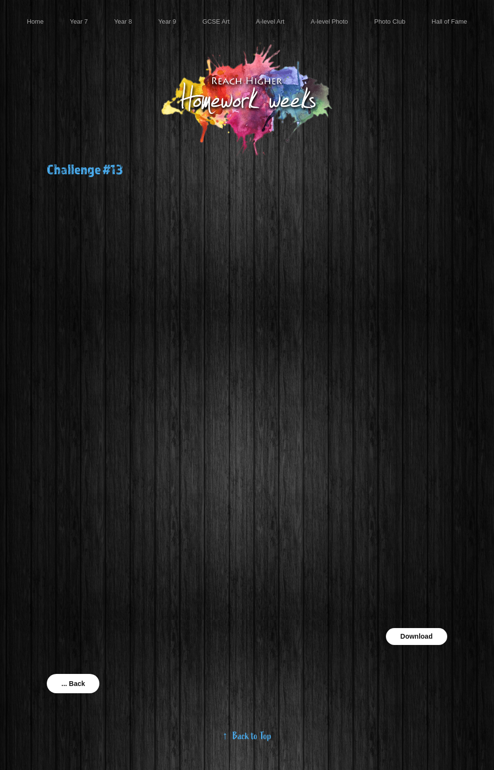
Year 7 (79, 21)
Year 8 (123, 21)
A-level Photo (329, 21)
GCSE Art (216, 21)
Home (35, 21)
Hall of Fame (449, 21)
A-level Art (270, 21)
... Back (73, 683)
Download (416, 636)
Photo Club (389, 21)
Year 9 (167, 21)
